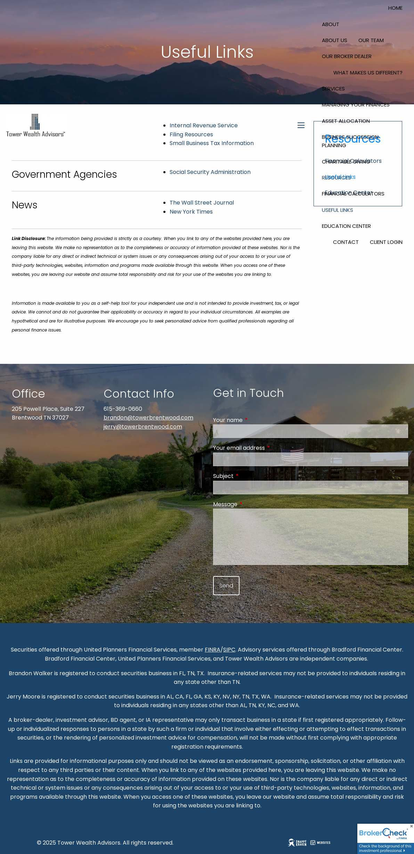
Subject (251, 476)
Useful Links (337, 210)
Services (333, 88)
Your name (255, 420)
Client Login (386, 242)
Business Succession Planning (350, 141)
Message (253, 504)
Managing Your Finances (356, 104)
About (330, 24)
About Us (334, 40)
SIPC (229, 650)
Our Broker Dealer (347, 56)
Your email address (266, 448)
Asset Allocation (346, 121)
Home (395, 7)
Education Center (346, 226)
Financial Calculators (353, 193)
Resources (336, 177)
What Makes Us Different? (368, 72)
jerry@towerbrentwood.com (143, 427)
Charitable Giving (346, 161)
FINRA (212, 650)
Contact (346, 242)
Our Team (371, 40)
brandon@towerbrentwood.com (148, 418)
